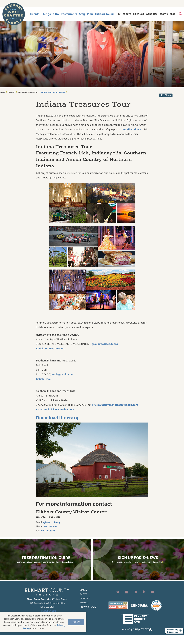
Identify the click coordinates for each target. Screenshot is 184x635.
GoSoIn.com (43, 379)
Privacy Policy (89, 606)
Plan (90, 14)
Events (34, 14)
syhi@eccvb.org (51, 522)
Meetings (138, 14)
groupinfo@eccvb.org (105, 344)
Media (83, 590)
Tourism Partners (47, 610)
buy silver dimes (132, 129)
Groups (127, 14)
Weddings (152, 14)
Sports (164, 14)
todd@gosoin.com (62, 374)
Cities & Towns (105, 14)
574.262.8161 (50, 526)
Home (2, 92)
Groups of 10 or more (28, 92)
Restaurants (69, 14)
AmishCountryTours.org (50, 348)
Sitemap (84, 602)
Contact (85, 598)
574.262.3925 (48, 530)
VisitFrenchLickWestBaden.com (55, 409)
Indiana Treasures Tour (53, 92)
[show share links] (165, 95)
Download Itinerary (57, 418)
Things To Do (50, 14)
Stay (82, 14)
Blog (172, 14)
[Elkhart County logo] (13, 14)
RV (119, 14)
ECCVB (83, 594)
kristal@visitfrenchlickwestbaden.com (115, 405)
